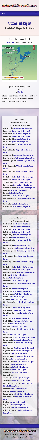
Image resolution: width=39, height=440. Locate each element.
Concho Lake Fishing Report (19, 204)
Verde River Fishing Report (19, 389)
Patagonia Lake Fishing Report (22, 340)
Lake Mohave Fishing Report (20, 372)
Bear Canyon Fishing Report (22, 246)
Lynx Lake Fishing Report (17, 402)
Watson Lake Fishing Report (20, 408)
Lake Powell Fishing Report (19, 367)
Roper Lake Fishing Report (19, 354)
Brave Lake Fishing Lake (17, 324)
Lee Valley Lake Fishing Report (22, 294)
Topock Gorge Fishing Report (21, 378)
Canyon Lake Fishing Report (22, 139)
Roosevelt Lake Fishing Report (22, 128)
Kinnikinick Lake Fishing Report (23, 321)
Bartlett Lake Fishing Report (21, 136)
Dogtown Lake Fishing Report (22, 310)
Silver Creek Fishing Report (21, 308)
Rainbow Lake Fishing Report (21, 180)
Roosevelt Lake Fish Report (21, 227)
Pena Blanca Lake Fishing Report (24, 348)
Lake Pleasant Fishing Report (21, 134)
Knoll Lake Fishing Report (18, 335)
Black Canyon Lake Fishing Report (25, 158)
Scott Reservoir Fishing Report (23, 182)
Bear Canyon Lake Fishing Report (24, 155)
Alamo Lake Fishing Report (19, 364)
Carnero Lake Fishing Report (20, 196)
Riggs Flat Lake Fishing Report (22, 351)
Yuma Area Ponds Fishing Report (24, 362)
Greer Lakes (10, 43)
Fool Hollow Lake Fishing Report (24, 177)
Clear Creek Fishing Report (19, 327)
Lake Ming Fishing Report (17, 405)
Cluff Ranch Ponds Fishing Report (25, 337)
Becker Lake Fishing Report (19, 190)
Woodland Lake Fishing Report (25, 188)
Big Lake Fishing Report (16, 193)
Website (20, 92)
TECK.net (31, 437)
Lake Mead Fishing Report (18, 370)
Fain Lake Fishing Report (17, 391)
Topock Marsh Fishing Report (21, 381)
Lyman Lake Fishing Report (19, 300)
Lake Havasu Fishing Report (19, 359)
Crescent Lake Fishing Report (21, 207)
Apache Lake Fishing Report (19, 142)
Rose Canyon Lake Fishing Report (25, 356)
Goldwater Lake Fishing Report (23, 394)
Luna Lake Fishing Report (17, 297)
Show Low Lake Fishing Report (22, 185)
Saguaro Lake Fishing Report (21, 131)
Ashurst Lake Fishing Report (21, 318)
